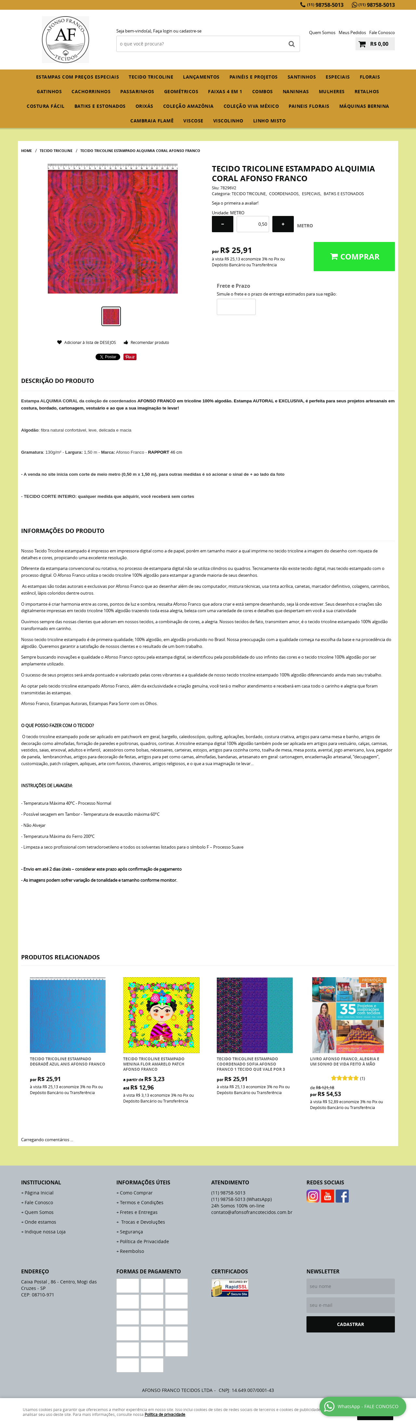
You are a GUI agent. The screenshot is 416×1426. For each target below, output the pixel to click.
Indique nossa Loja (45, 1232)
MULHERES (332, 91)
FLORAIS (370, 77)
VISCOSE (193, 121)
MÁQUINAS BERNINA (364, 106)
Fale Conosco (382, 32)
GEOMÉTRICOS (181, 91)
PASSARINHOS (137, 91)
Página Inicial (39, 1193)
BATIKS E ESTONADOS (100, 106)
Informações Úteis (143, 1182)
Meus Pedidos (352, 32)
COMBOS (262, 91)
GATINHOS (49, 91)
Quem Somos (322, 32)
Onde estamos (40, 1222)
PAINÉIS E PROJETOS (253, 77)
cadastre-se (190, 31)
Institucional (41, 1182)
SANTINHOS (302, 77)
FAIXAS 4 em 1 (225, 91)
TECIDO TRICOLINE (151, 77)
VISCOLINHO (228, 121)
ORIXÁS (144, 106)
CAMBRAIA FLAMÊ (152, 121)
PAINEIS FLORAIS (309, 106)
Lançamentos (201, 77)
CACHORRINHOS (91, 91)
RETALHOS (367, 91)
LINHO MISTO (269, 121)
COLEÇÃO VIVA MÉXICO (251, 106)
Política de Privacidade (144, 1241)
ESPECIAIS (338, 77)
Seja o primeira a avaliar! (235, 203)
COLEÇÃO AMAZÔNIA (188, 106)
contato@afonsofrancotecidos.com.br (251, 1212)
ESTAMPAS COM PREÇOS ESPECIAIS (77, 77)
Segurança (131, 1232)
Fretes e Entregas (139, 1212)
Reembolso (132, 1251)
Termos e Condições (141, 1202)
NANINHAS (296, 91)
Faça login (162, 31)
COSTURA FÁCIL (46, 106)
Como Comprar (136, 1193)
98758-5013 (325, 4)
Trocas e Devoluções (142, 1222)
